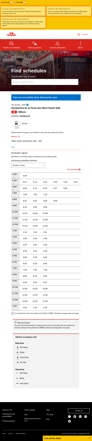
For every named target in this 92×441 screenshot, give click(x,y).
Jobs (25, 414)
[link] (46, 97)
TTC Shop (49, 414)
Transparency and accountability (8, 415)
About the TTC (7, 410)
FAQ (47, 419)
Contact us (79, 411)
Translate (85, 34)
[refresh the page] (15, 136)
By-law (11, 433)
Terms (4, 433)
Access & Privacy (20, 433)
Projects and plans (8, 421)
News (48, 410)
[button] (46, 15)
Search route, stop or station (23, 76)
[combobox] (44, 82)
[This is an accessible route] (27, 105)
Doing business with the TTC (32, 420)
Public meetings (29, 410)
